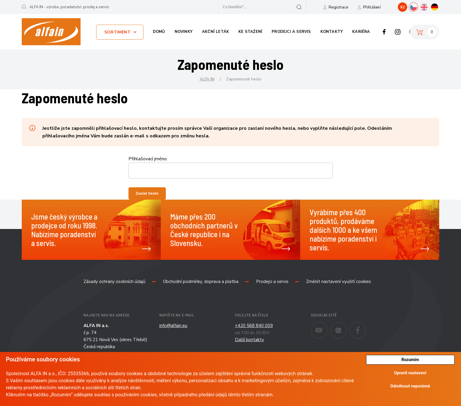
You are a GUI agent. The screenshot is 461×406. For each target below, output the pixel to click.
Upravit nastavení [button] (410, 373)
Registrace (338, 7)
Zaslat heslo (147, 193)
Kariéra (361, 31)
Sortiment (117, 32)
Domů (159, 31)
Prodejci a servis (291, 31)
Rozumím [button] (410, 359)
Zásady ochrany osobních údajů (114, 281)
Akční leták (215, 31)
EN (428, 6)
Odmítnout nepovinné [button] (410, 386)
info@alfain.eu (173, 325)
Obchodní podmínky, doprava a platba (200, 281)
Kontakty (331, 31)
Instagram (397, 32)
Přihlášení (372, 7)
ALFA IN (207, 79)
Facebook (384, 32)
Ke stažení (250, 31)
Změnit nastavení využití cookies (338, 281)
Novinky (184, 31)
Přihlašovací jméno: (148, 159)
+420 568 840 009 (254, 325)
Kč (402, 7)
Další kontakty (249, 340)
